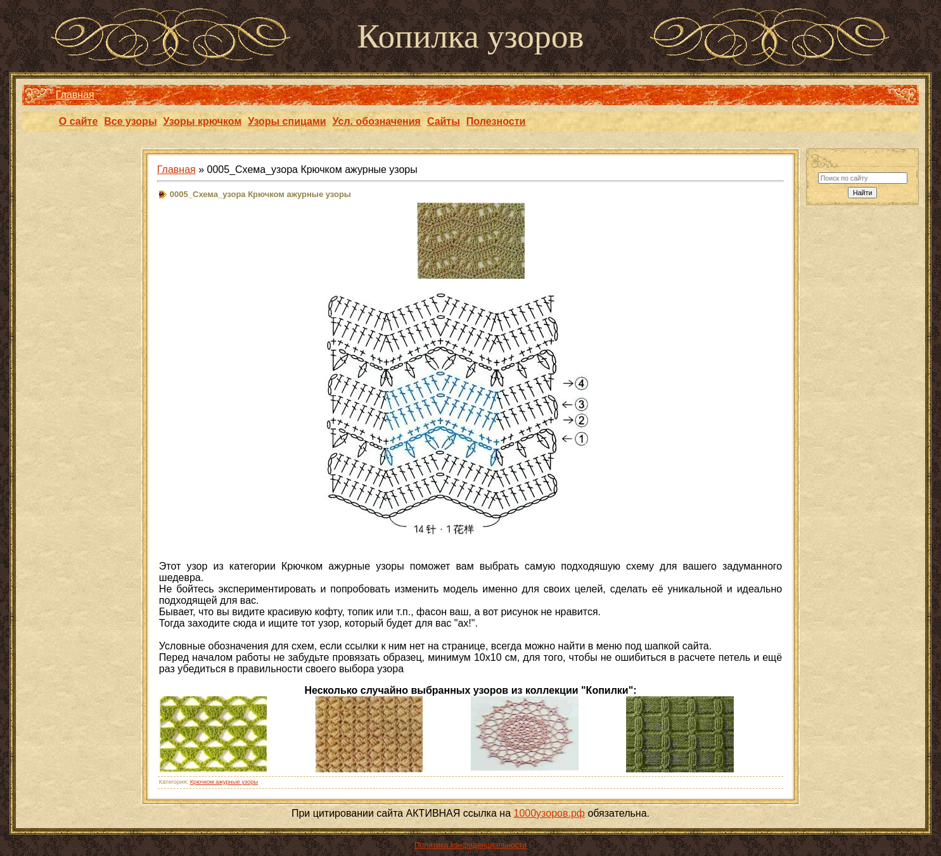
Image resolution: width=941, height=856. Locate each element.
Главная (75, 94)
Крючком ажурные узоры (224, 782)
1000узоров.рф (549, 813)
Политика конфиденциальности (470, 845)
